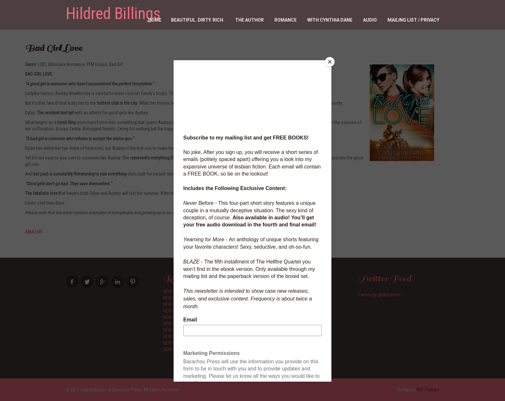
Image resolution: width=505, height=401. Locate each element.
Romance (285, 20)
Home (154, 20)
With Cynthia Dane (329, 20)
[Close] (330, 62)
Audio (370, 20)
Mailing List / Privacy (413, 20)
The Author (249, 20)
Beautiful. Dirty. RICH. (197, 20)
